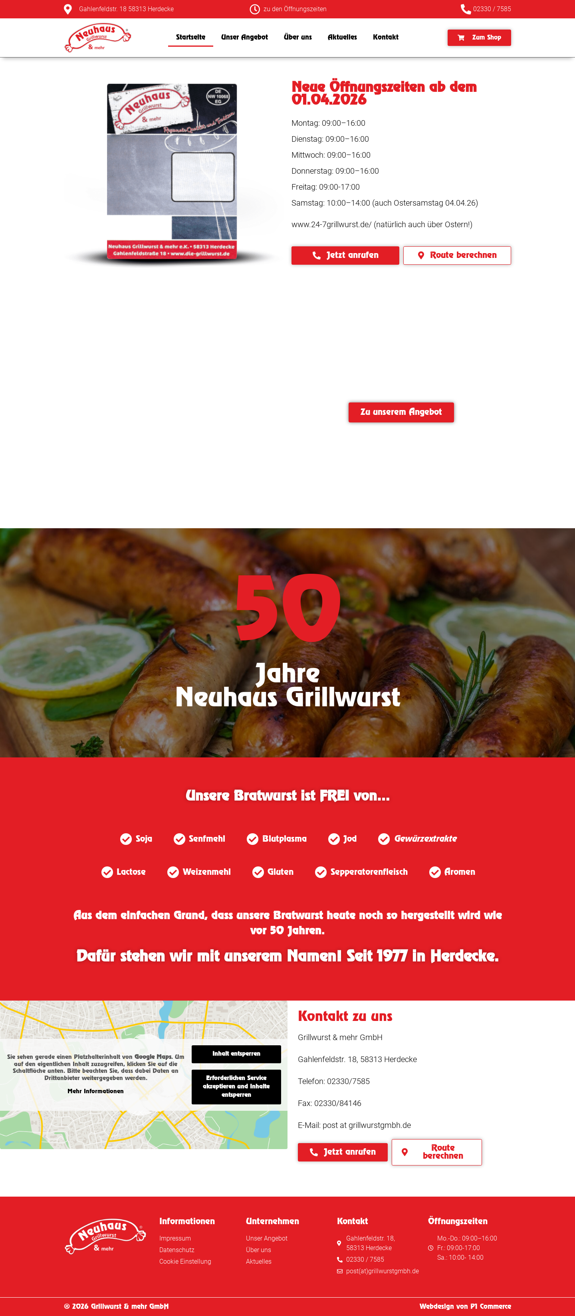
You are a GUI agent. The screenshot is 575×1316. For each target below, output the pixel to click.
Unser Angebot (244, 37)
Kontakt (386, 37)
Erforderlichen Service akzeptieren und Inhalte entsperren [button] (236, 1087)
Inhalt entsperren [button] (236, 1054)
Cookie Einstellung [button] (185, 1261)
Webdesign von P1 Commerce (465, 1307)
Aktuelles (342, 37)
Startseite (190, 37)
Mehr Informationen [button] (95, 1091)
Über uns (298, 37)
